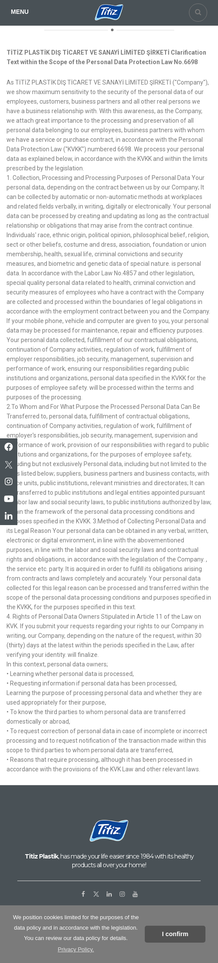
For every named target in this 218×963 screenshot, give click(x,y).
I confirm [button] (175, 933)
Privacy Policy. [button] (76, 949)
